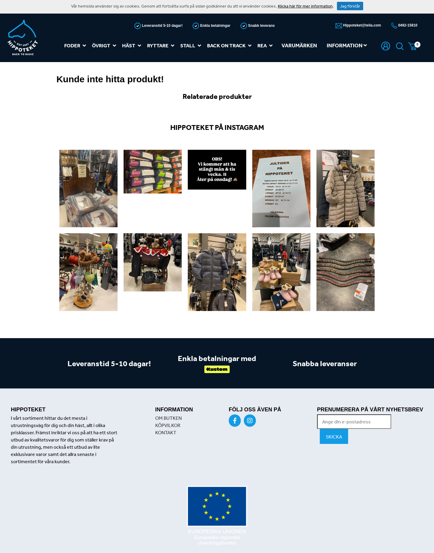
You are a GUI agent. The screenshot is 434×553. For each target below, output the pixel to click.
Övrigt (105, 46)
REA (266, 46)
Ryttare (162, 46)
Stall (191, 46)
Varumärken (299, 45)
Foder (76, 46)
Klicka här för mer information (305, 6)
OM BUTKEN (168, 418)
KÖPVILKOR (167, 425)
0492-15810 (407, 25)
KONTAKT (165, 432)
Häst (132, 46)
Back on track (230, 46)
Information (347, 45)
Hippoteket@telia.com (361, 25)
